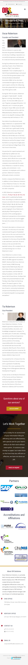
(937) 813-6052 (9, 631)
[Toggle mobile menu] (25, 9)
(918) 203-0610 (9, 629)
